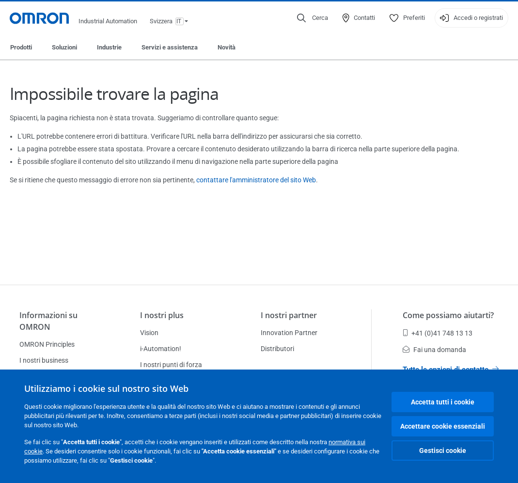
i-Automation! (160, 349)
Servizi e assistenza (169, 47)
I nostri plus (162, 315)
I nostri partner (289, 315)
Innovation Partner (289, 333)
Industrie (109, 47)
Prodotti (21, 47)
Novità (226, 47)
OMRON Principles (47, 344)
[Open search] (312, 18)
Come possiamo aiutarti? (448, 315)
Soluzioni (64, 47)
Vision (149, 333)
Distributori (277, 349)
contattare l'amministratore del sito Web (256, 180)
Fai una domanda (434, 350)
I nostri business (43, 360)
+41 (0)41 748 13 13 (437, 333)
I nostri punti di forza (171, 365)
